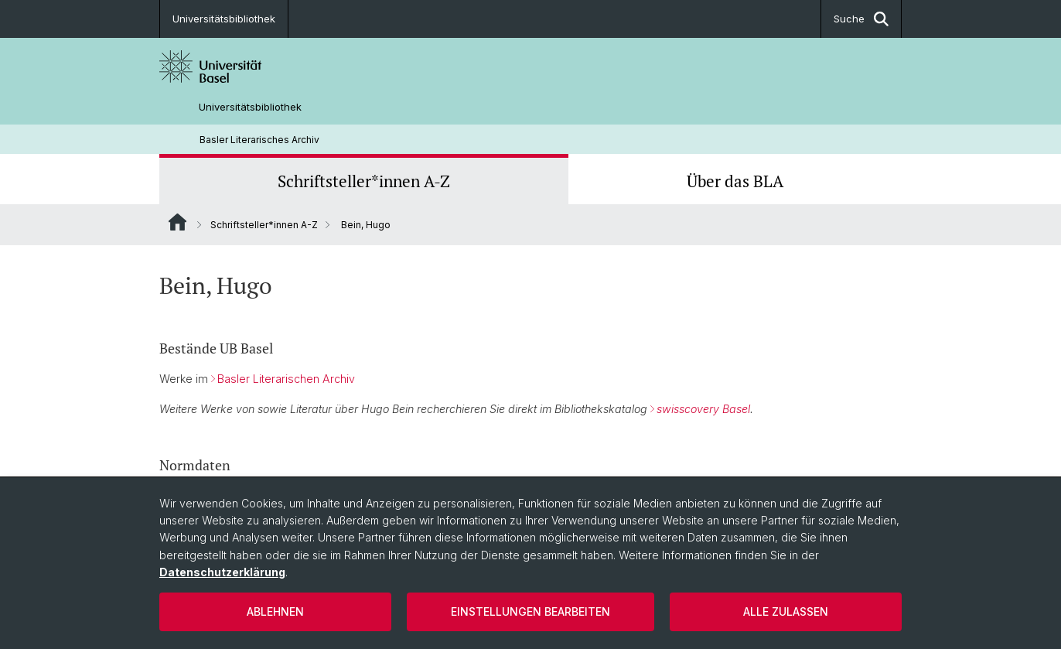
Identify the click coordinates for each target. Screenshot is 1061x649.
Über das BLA (735, 181)
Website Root (177, 222)
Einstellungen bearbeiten (530, 611)
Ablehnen (275, 611)
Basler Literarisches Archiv (259, 139)
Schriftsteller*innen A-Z (364, 181)
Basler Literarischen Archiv (286, 378)
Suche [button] (861, 19)
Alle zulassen (785, 611)
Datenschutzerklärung (222, 572)
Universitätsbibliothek (223, 18)
